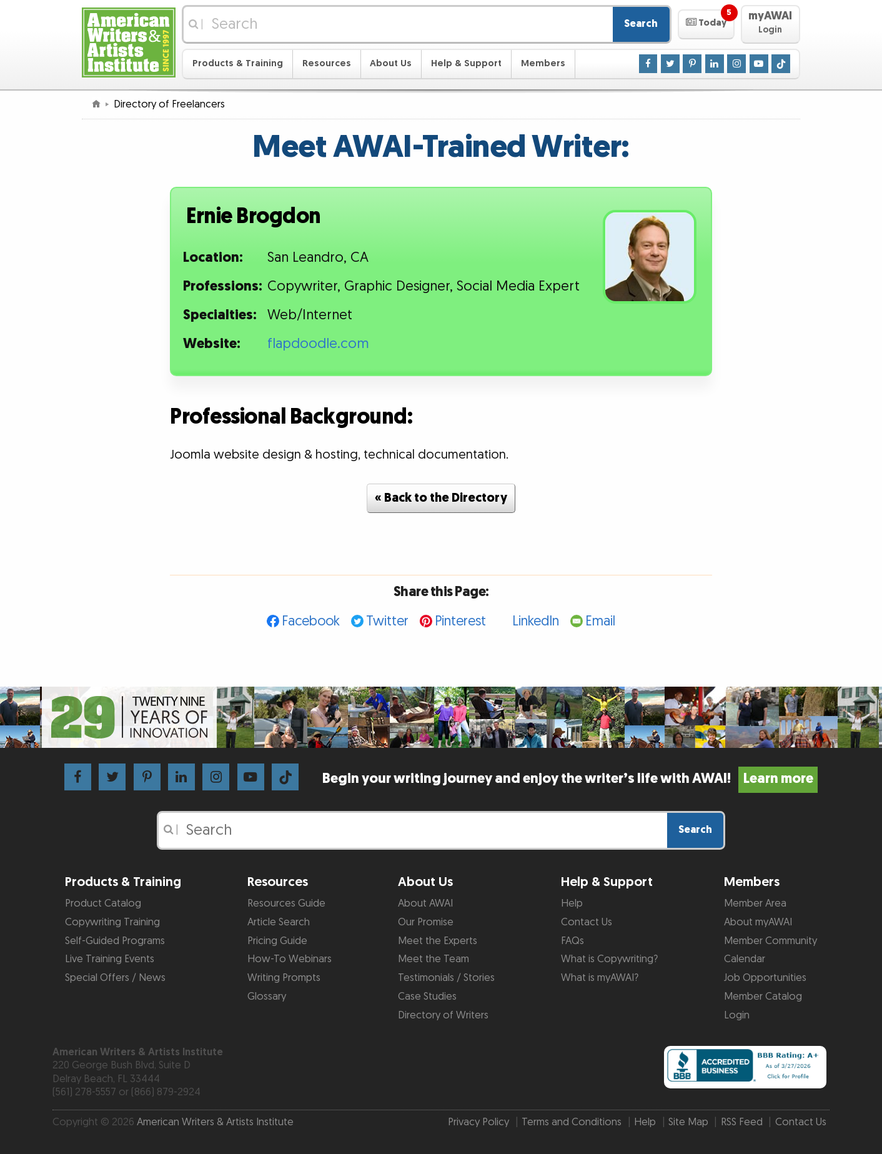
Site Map (688, 1122)
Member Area (755, 903)
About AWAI (425, 903)
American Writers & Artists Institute (215, 1122)
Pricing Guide (277, 941)
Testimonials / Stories (446, 978)
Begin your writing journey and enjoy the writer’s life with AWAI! (570, 779)
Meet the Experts (437, 941)
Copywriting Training (112, 922)
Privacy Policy (478, 1122)
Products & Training (237, 63)
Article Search (278, 922)
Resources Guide (286, 903)
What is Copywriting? (609, 959)
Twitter (387, 621)
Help (572, 903)
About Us (391, 63)
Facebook (311, 621)
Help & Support (466, 63)
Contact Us (586, 922)
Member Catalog (763, 996)
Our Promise (425, 922)
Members (543, 63)
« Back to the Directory (441, 498)
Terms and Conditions (572, 1122)
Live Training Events (109, 959)
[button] (706, 24)
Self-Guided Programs (115, 941)
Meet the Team (433, 959)
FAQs (572, 941)
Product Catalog (103, 903)
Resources (326, 63)
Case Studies (427, 996)
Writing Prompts (283, 978)
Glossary (266, 996)
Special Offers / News (115, 978)
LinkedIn (535, 621)
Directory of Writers (443, 1015)
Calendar (744, 959)
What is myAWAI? (599, 978)
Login (737, 1015)
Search (641, 24)
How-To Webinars (289, 959)
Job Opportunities (765, 978)
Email (600, 621)
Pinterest (460, 621)
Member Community (770, 941)
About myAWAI (758, 922)
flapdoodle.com (318, 344)
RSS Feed (742, 1122)
